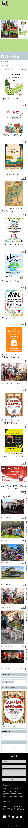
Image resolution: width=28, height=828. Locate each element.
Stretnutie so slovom (12, 456)
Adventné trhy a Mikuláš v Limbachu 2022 (13, 487)
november (12, 746)
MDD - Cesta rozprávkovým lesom (12, 173)
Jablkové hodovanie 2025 (8, 726)
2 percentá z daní (10, 98)
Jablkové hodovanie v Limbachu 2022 (12, 421)
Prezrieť (23, 518)
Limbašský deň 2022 (12, 244)
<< (7, 746)
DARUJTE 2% (6, 735)
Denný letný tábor (10, 281)
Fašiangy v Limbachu (12, 135)
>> (20, 746)
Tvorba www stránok (19, 826)
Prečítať (23, 105)
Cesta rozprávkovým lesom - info (12, 209)
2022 (17, 746)
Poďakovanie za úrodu (12, 383)
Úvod (2, 62)
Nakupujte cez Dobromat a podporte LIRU (12, 357)
